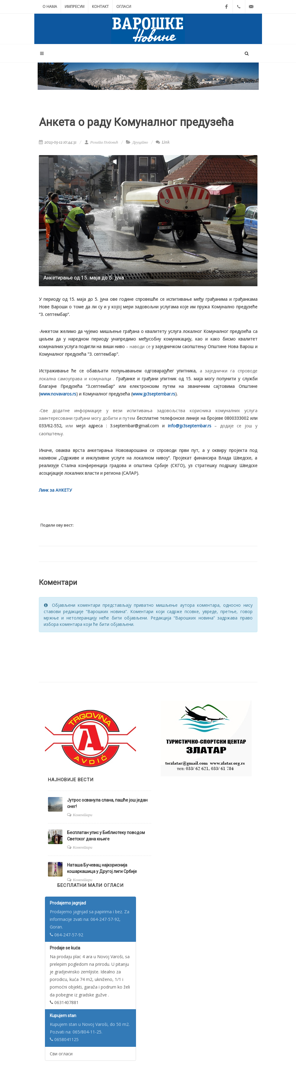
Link (162, 142)
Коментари (82, 814)
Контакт (100, 6)
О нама (50, 6)
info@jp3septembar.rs (189, 426)
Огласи (123, 6)
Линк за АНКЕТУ (55, 490)
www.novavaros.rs (58, 394)
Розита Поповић (101, 142)
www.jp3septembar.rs (153, 394)
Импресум (74, 6)
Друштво (140, 142)
